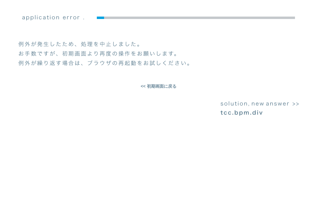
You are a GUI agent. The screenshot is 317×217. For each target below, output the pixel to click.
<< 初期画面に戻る (158, 86)
